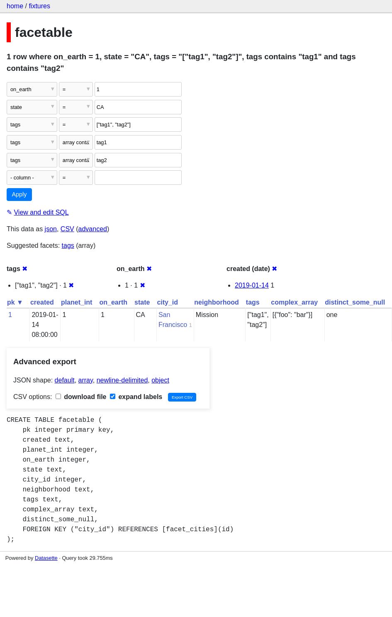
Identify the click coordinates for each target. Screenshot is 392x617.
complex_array (294, 302)
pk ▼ (15, 302)
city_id (167, 302)
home (15, 6)
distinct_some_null (355, 302)
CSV (67, 228)
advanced (92, 228)
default (65, 380)
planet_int (77, 302)
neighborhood (216, 302)
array (85, 380)
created (42, 302)
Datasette (46, 558)
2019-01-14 (252, 285)
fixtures (39, 6)
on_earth (113, 302)
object (160, 380)
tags (68, 245)
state (142, 302)
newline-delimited (122, 380)
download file (81, 396)
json (51, 228)
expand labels (136, 396)
